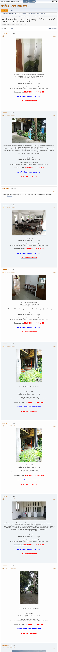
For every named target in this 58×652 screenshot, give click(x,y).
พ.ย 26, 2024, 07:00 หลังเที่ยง (9, 207)
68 (19, 28)
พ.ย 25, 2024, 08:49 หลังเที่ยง (8, 191)
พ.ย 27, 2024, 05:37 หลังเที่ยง (9, 272)
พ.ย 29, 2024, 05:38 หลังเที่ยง (9, 346)
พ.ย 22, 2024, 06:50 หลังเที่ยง (9, 35)
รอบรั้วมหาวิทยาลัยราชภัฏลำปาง (15, 6)
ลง (2, 28)
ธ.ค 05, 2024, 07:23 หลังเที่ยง (10, 647)
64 (11, 28)
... (10, 28)
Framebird (9, 195)
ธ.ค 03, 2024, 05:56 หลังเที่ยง (10, 498)
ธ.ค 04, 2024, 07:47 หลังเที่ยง (10, 568)
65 (13, 28)
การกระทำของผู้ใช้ (52, 28)
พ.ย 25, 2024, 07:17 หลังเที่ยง (9, 115)
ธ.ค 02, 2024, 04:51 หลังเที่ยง (10, 425)
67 (17, 28)
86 (22, 28)
